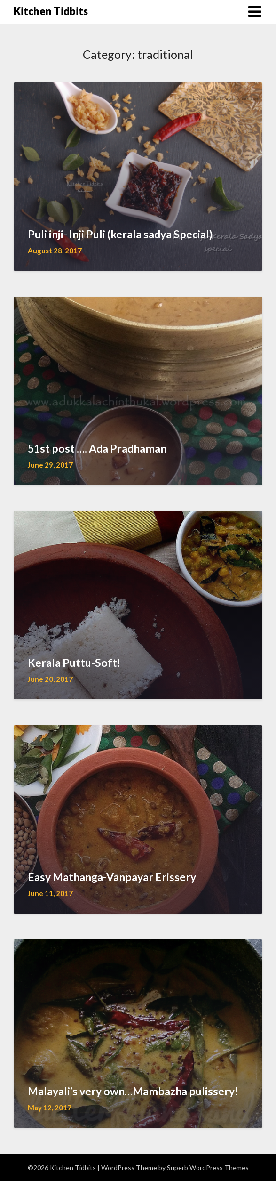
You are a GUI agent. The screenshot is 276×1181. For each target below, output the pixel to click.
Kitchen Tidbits (51, 11)
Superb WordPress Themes (208, 1168)
